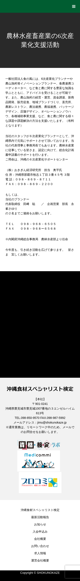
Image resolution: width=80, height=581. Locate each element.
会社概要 (40, 538)
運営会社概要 (40, 560)
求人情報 (40, 553)
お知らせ (40, 524)
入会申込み (40, 531)
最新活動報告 (40, 517)
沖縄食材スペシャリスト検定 (40, 510)
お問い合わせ (40, 546)
